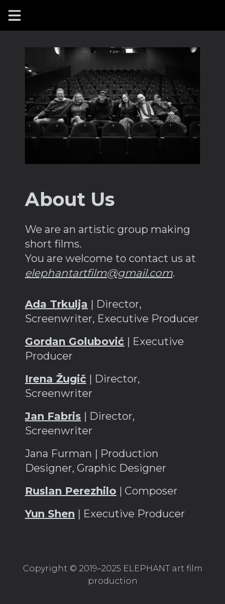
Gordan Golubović (74, 341)
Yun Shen (50, 513)
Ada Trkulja (56, 304)
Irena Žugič (55, 379)
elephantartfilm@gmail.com (99, 273)
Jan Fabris (53, 416)
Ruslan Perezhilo (70, 491)
